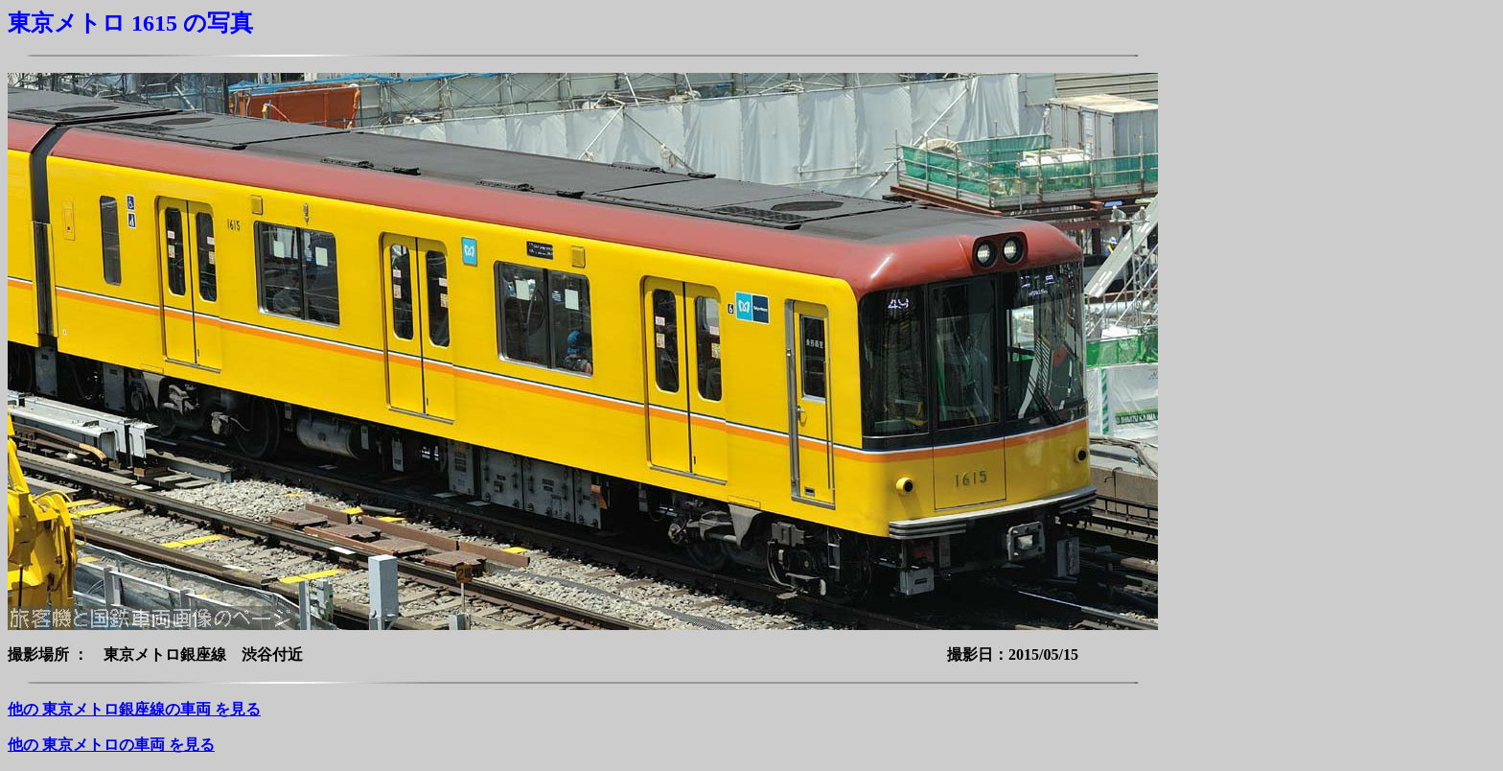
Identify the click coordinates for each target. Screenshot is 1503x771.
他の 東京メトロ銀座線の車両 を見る (134, 709)
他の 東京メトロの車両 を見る (111, 744)
